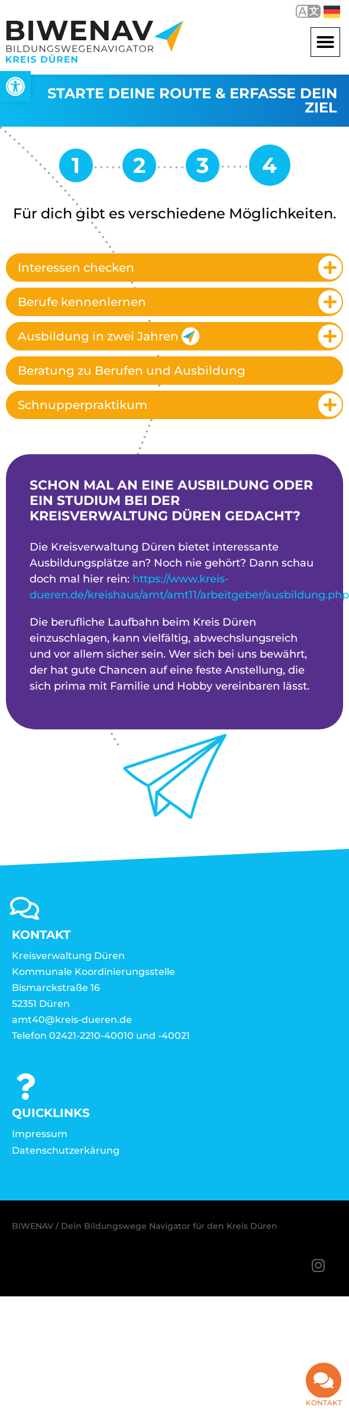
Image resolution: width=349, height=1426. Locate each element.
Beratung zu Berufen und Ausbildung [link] (131, 370)
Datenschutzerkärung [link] (65, 1150)
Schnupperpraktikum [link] (82, 405)
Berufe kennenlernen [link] (82, 302)
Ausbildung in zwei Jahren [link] (108, 336)
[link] (15, 86)
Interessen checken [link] (76, 267)
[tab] (174, 267)
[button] (325, 42)
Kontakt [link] (324, 1403)
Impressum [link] (39, 1133)
